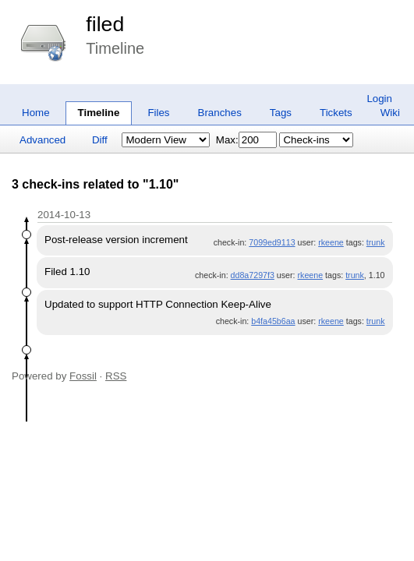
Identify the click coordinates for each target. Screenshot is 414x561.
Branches (220, 112)
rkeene (331, 242)
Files (158, 112)
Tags (281, 112)
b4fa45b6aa (273, 321)
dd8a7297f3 (252, 275)
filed (105, 24)
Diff (100, 140)
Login (379, 98)
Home (36, 112)
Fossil (83, 376)
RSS (115, 376)
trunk (375, 242)
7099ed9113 (272, 242)
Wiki (390, 112)
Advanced (42, 140)
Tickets (336, 112)
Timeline (99, 112)
